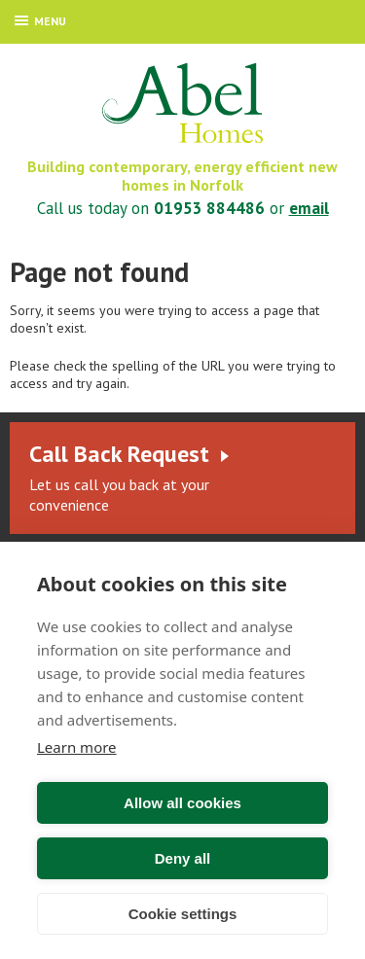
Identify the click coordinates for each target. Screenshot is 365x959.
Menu (40, 21)
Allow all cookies (182, 803)
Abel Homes (182, 103)
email (309, 208)
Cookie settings (182, 914)
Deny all (183, 858)
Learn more (77, 747)
